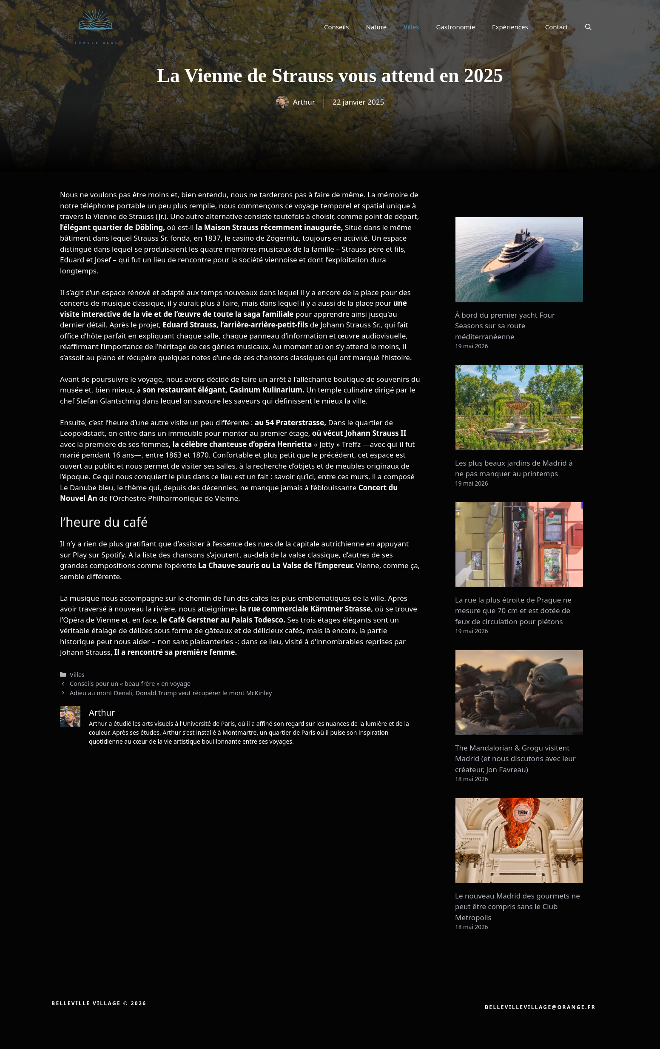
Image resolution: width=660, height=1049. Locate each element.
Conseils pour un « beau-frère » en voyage (130, 683)
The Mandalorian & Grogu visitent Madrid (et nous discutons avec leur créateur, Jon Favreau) (515, 758)
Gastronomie (455, 27)
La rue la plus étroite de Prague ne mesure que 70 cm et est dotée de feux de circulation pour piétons (513, 610)
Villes (411, 27)
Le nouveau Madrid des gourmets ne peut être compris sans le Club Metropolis (517, 906)
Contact (556, 27)
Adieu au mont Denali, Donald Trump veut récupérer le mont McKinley (171, 693)
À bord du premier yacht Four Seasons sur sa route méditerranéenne (505, 325)
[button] (588, 27)
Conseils (336, 27)
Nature (376, 27)
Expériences (510, 27)
